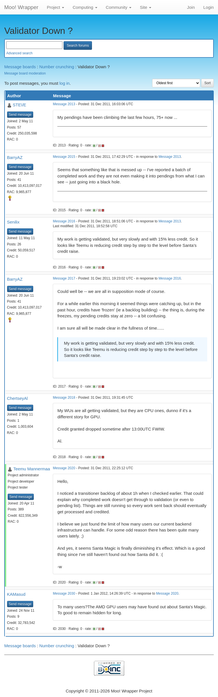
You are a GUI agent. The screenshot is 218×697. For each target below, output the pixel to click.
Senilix (13, 222)
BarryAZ (15, 157)
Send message (20, 115)
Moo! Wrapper (21, 7)
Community (118, 7)
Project (55, 7)
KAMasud (16, 594)
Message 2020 (64, 468)
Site (145, 7)
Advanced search (19, 53)
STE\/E (19, 104)
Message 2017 (64, 278)
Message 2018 (64, 398)
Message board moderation (25, 73)
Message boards (20, 66)
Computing (85, 7)
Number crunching (56, 66)
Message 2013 (64, 104)
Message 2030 (64, 593)
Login (208, 7)
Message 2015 (64, 157)
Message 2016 (64, 221)
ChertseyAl (17, 398)
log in (64, 83)
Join (191, 7)
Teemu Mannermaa (31, 468)
